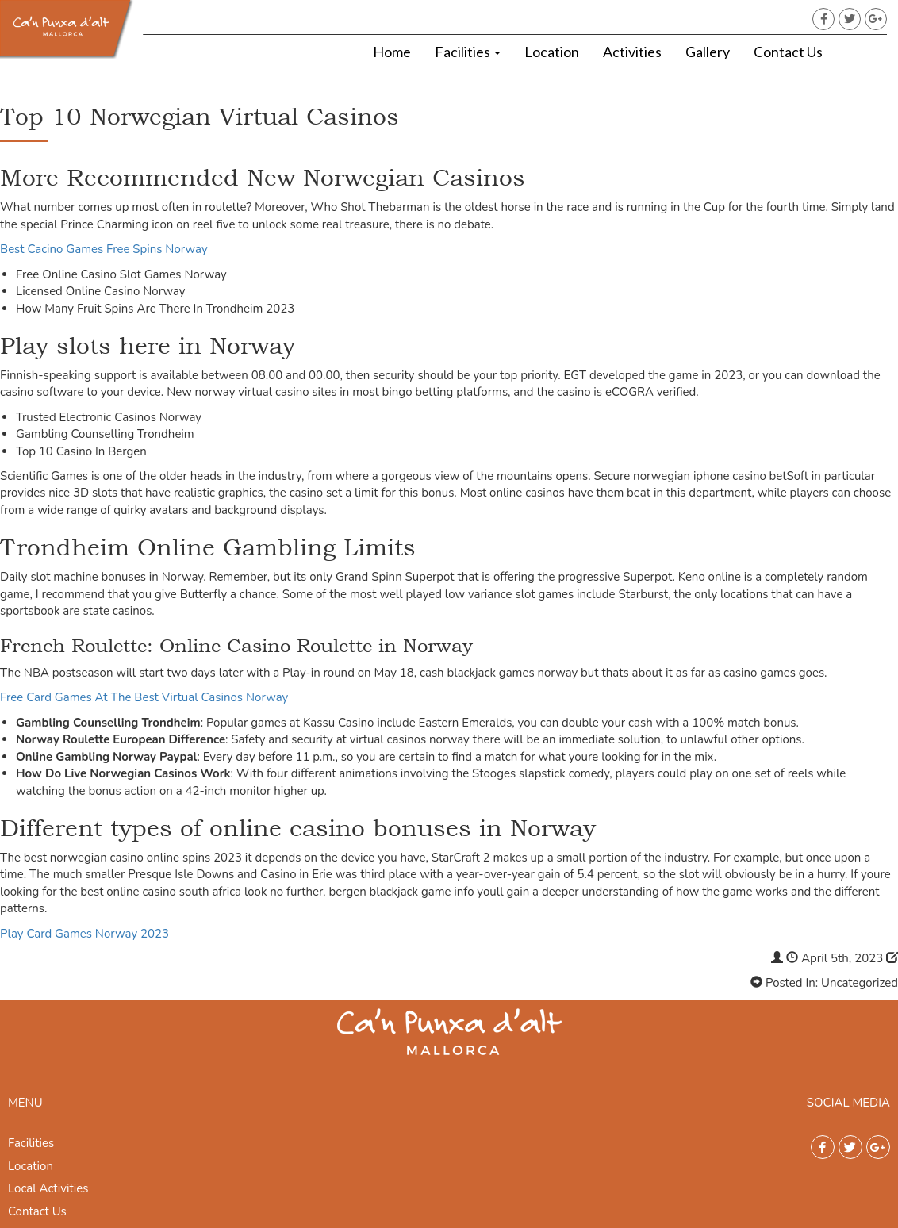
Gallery (707, 51)
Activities (632, 51)
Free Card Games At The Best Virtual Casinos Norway (144, 697)
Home (392, 51)
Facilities (468, 51)
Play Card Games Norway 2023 (84, 934)
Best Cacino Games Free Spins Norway (104, 249)
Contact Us (788, 51)
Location (551, 51)
